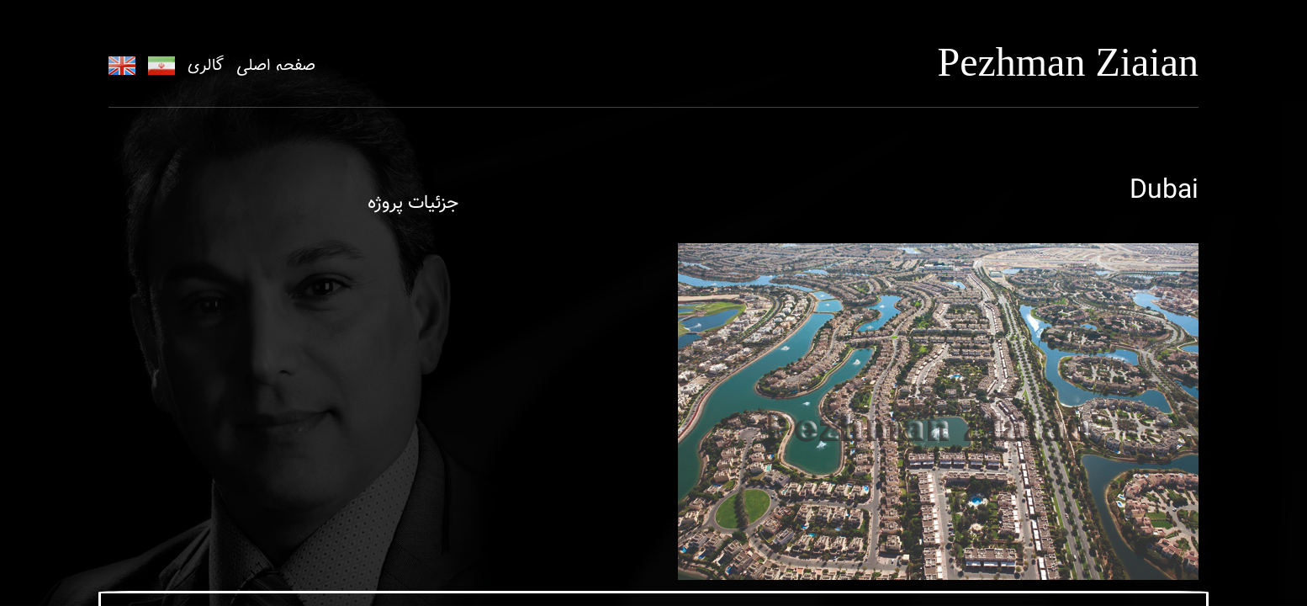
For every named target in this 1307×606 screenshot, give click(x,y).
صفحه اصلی (275, 65)
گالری (206, 65)
